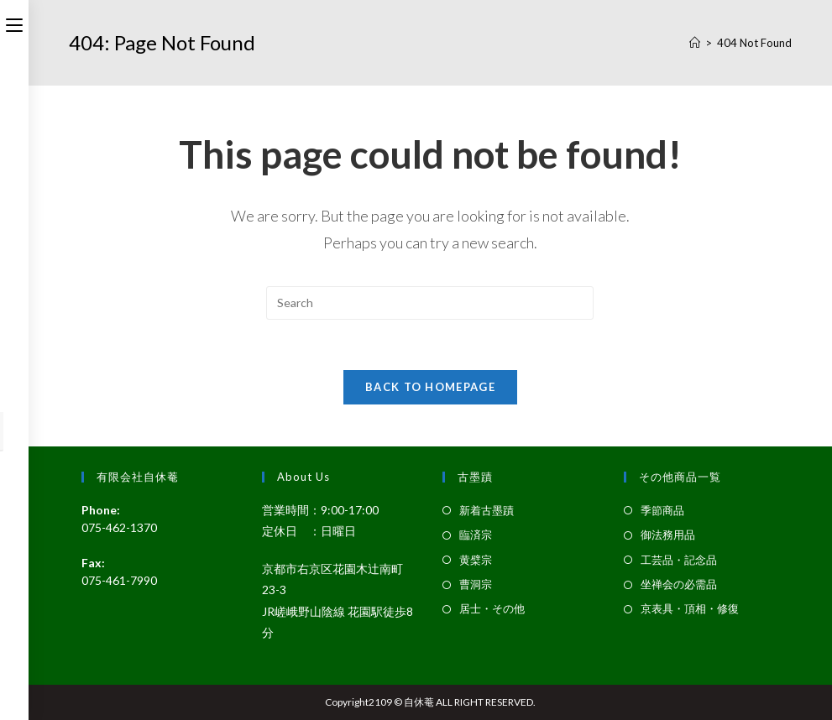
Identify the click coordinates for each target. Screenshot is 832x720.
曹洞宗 (475, 584)
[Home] (694, 43)
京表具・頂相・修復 (690, 608)
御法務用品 (668, 534)
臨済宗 (475, 534)
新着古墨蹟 (486, 510)
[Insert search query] (430, 303)
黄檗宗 (475, 559)
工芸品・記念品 (679, 559)
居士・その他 (492, 608)
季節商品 (662, 510)
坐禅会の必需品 (679, 584)
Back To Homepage (430, 387)
